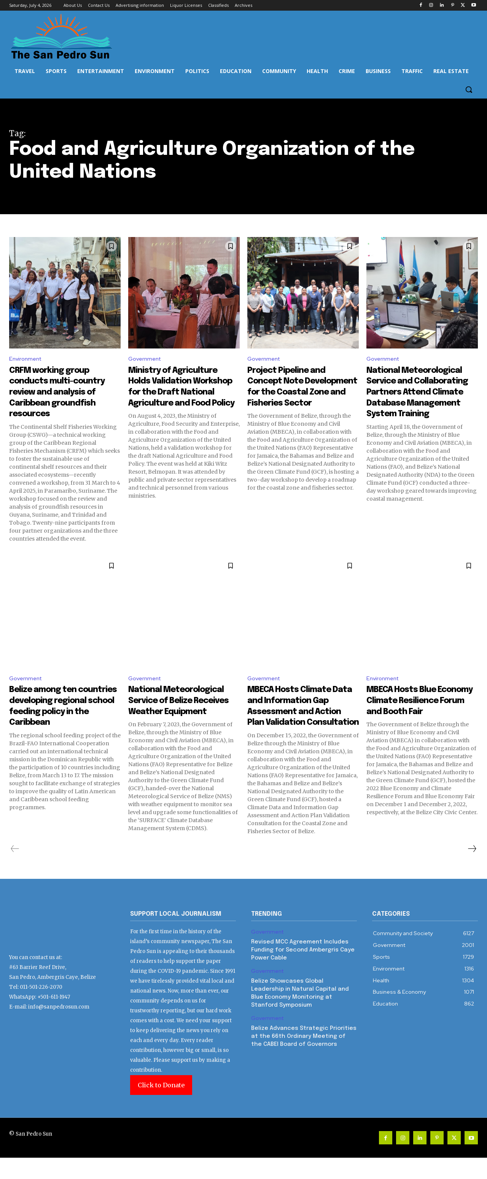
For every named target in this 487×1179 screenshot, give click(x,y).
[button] (469, 89)
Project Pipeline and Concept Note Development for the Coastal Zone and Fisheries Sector (297, 393)
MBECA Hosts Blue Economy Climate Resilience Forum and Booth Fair (416, 707)
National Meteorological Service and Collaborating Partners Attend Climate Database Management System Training (421, 409)
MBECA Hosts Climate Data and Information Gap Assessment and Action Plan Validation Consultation (299, 713)
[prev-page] (15, 869)
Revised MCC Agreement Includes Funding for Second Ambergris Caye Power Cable (303, 971)
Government (146, 359)
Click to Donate (161, 1106)
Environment (26, 359)
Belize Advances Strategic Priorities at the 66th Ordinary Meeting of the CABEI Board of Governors (303, 1057)
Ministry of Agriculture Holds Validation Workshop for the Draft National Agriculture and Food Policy (182, 398)
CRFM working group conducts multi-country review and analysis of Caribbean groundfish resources (61, 393)
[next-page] (472, 869)
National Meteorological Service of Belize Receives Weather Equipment (172, 713)
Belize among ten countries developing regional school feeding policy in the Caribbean (60, 713)
